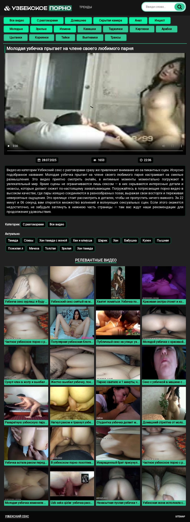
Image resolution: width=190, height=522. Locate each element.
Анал (138, 20)
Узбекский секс (17, 516)
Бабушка (130, 240)
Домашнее (78, 20)
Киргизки (142, 29)
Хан (115, 240)
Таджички (115, 29)
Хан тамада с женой (53, 240)
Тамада (13, 240)
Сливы (28, 240)
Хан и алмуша (82, 240)
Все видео (16, 20)
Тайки (65, 37)
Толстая (50, 248)
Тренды (85, 7)
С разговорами (47, 20)
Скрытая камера (110, 20)
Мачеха (34, 248)
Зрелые (41, 29)
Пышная (163, 240)
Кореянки (41, 37)
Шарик (102, 240)
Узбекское (38, 8)
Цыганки (15, 37)
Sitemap (180, 516)
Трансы (116, 37)
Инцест (160, 20)
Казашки (89, 29)
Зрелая (66, 248)
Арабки (167, 29)
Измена (65, 29)
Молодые (16, 29)
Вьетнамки (90, 37)
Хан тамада (85, 248)
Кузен (146, 240)
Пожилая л (15, 248)
